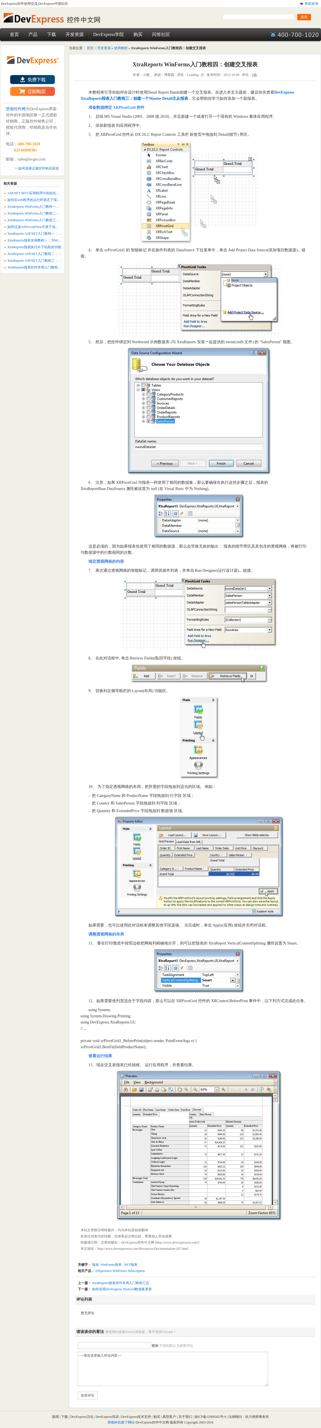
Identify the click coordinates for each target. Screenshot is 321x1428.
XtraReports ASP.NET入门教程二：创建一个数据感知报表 (49, 254)
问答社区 (161, 34)
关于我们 (185, 1417)
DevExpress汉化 (81, 1417)
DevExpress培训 (107, 1417)
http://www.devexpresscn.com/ (177, 1242)
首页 (14, 34)
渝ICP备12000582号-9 (210, 1417)
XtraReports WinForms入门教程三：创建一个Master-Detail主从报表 (56, 220)
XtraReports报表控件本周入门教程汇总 (120, 1283)
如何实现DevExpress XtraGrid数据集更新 (122, 1289)
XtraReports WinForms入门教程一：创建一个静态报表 (46, 207)
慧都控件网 (16, 109)
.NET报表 (130, 1265)
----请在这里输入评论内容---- (173, 1369)
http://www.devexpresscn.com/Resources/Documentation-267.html (142, 1249)
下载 (51, 34)
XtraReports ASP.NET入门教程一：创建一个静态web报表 (49, 234)
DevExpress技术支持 (136, 1417)
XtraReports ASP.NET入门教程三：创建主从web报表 (45, 261)
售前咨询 (311, 4)
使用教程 (121, 48)
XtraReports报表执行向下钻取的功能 (34, 247)
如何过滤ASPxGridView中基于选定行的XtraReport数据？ (49, 227)
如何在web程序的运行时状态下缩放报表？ (38, 200)
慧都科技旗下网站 (121, 1422)
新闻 (55, 1417)
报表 (95, 1265)
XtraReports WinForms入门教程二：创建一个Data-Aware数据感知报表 (58, 213)
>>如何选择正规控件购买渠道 (36, 168)
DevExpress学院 (108, 34)
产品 (32, 34)
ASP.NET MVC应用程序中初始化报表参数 (38, 193)
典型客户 (169, 1417)
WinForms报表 (111, 1265)
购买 (137, 34)
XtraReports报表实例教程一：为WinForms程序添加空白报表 (51, 240)
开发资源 (75, 34)
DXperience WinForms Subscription (120, 1271)
